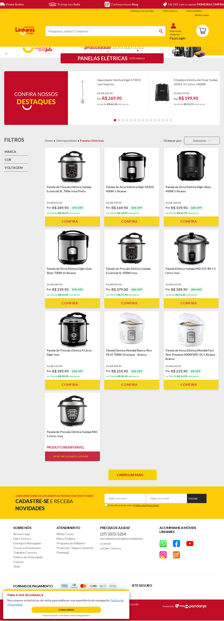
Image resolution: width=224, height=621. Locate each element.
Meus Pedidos (66, 538)
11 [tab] (155, 120)
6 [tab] (135, 120)
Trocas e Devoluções (27, 548)
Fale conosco (170, 10)
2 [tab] (119, 120)
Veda (16, 566)
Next (215, 93)
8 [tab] (143, 120)
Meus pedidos (194, 10)
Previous (71, 93)
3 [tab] (123, 120)
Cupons (18, 562)
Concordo (66, 609)
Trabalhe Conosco (25, 552)
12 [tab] (159, 120)
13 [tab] (163, 120)
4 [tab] (127, 120)
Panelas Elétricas (92, 140)
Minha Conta (65, 534)
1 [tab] (115, 120)
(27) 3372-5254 (113, 534)
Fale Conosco (22, 538)
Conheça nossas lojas (142, 10)
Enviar (193, 498)
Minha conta (202, 15)
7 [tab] (139, 120)
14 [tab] (167, 120)
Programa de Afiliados (71, 543)
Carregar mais (130, 475)
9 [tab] (147, 120)
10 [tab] (151, 120)
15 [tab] (171, 120)
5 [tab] (131, 120)
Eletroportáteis (67, 140)
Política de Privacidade (146, 505)
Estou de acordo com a (133, 505)
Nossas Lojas (21, 534)
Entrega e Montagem (27, 543)
